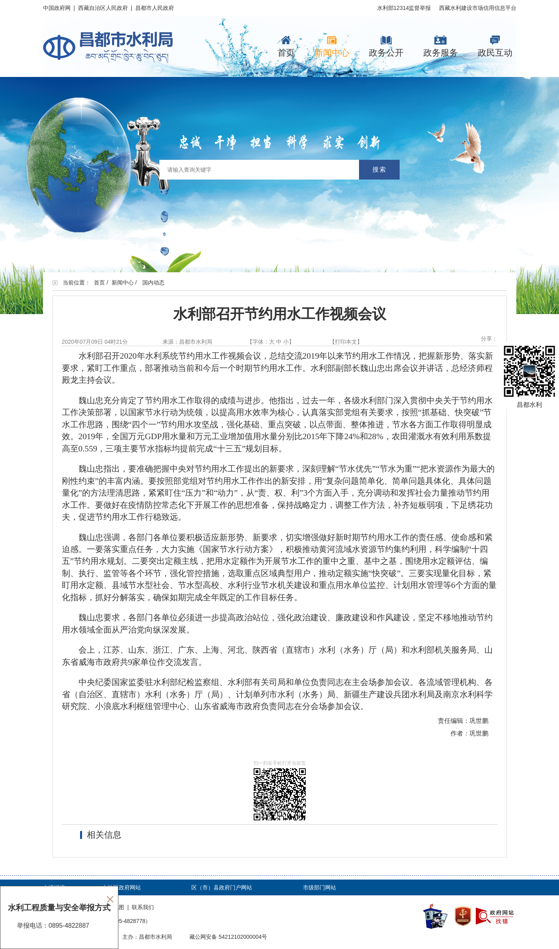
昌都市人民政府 (154, 8)
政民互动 (495, 47)
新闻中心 (331, 47)
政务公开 (386, 47)
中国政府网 (57, 8)
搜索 (379, 169)
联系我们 (143, 907)
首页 (286, 47)
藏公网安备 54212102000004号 (228, 937)
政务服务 (440, 47)
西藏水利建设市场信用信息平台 (477, 8)
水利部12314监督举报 (404, 8)
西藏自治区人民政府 (103, 8)
